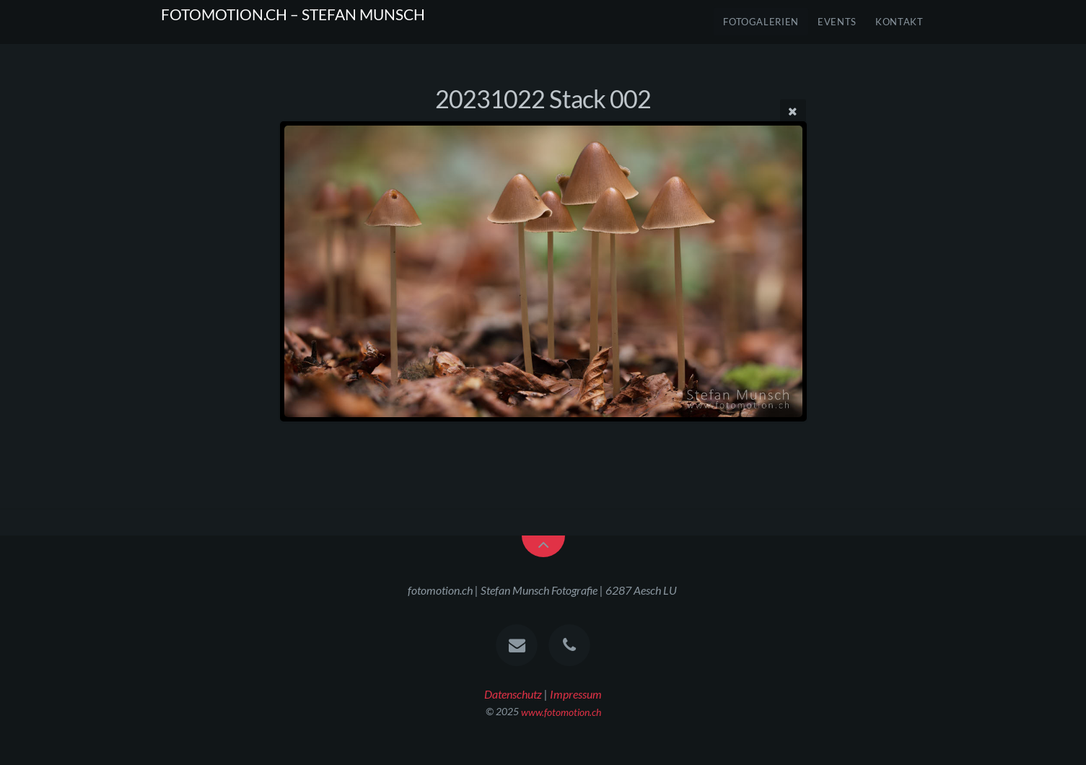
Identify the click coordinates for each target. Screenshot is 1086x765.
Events (837, 21)
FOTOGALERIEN (761, 21)
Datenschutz (513, 694)
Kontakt (899, 21)
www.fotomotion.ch (561, 711)
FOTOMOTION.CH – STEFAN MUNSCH (293, 14)
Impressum (576, 694)
